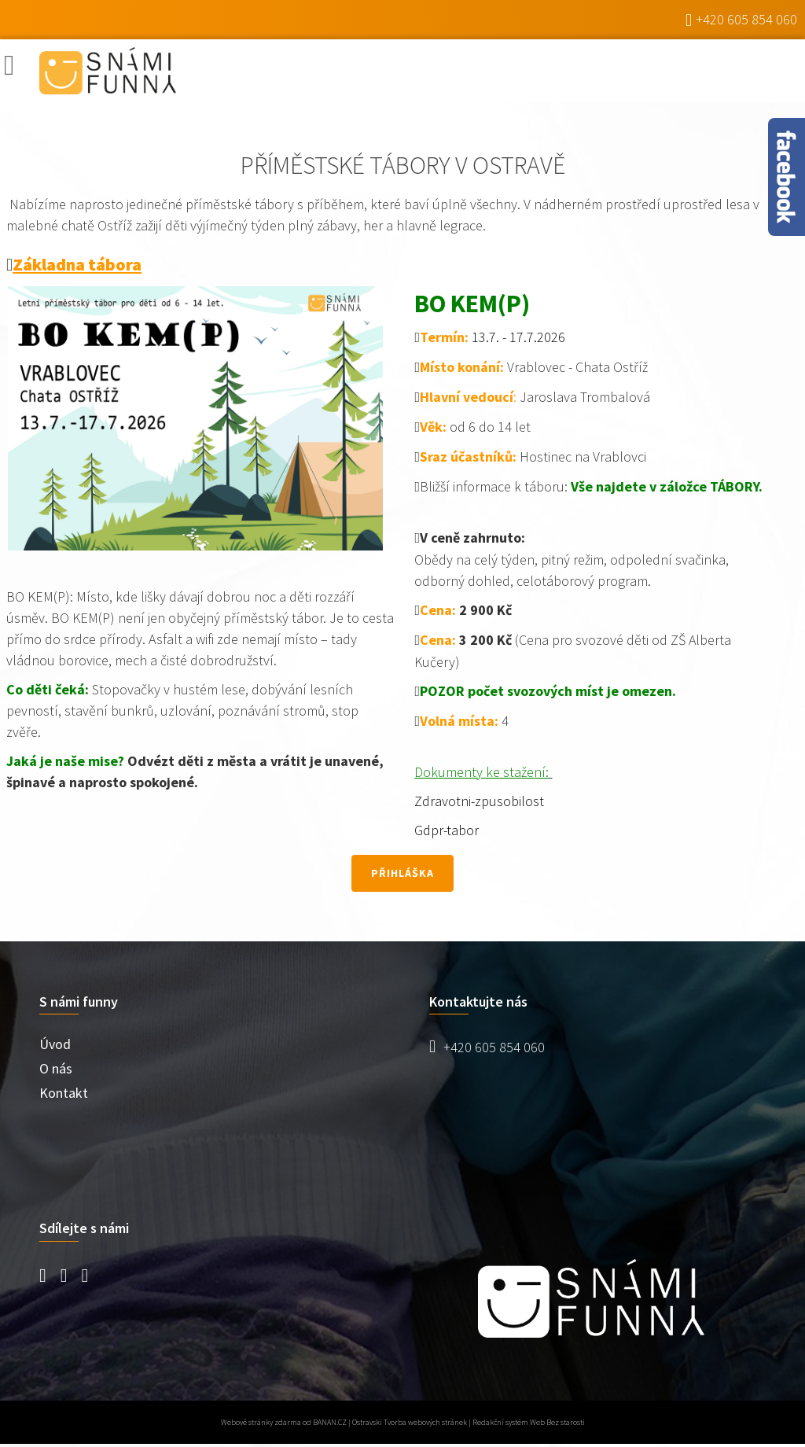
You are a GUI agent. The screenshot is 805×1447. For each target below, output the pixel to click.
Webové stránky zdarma (261, 1422)
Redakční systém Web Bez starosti (528, 1422)
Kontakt (63, 1093)
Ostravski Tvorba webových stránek (409, 1422)
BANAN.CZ (330, 1422)
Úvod (55, 1044)
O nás (55, 1068)
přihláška (402, 873)
